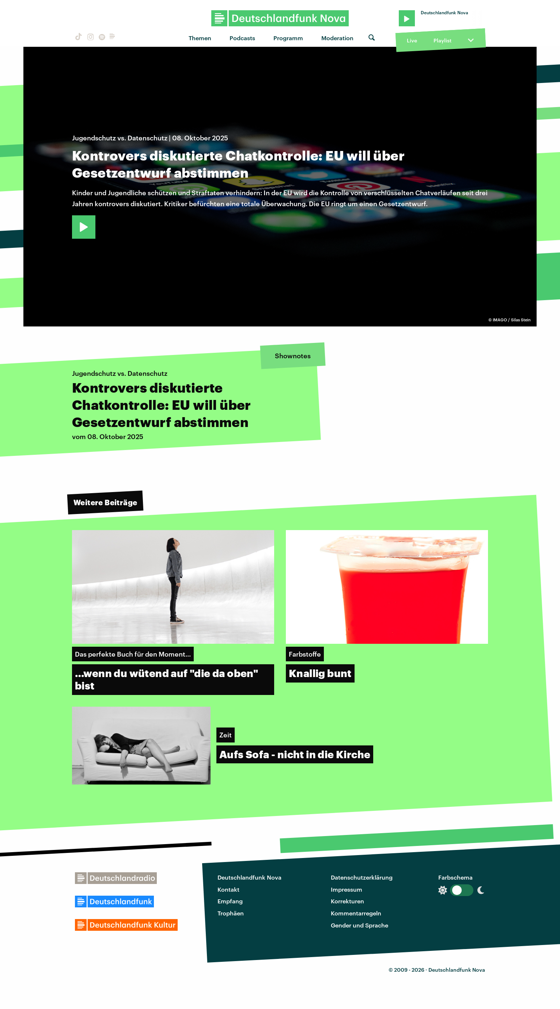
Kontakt (228, 889)
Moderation (337, 37)
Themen (200, 37)
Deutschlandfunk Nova (249, 877)
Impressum (346, 889)
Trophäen (230, 913)
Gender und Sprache (359, 925)
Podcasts (242, 37)
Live (412, 40)
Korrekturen (347, 900)
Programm (288, 37)
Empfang (230, 900)
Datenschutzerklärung (362, 877)
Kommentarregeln (356, 913)
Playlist (442, 40)
